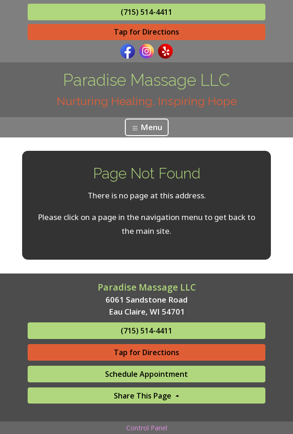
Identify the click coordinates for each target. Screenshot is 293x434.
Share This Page (143, 396)
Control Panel (146, 427)
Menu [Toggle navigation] (146, 127)
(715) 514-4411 (146, 12)
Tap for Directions (146, 32)
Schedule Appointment (146, 374)
